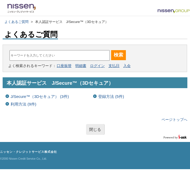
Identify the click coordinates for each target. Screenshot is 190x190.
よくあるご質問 (16, 22)
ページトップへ (174, 119)
